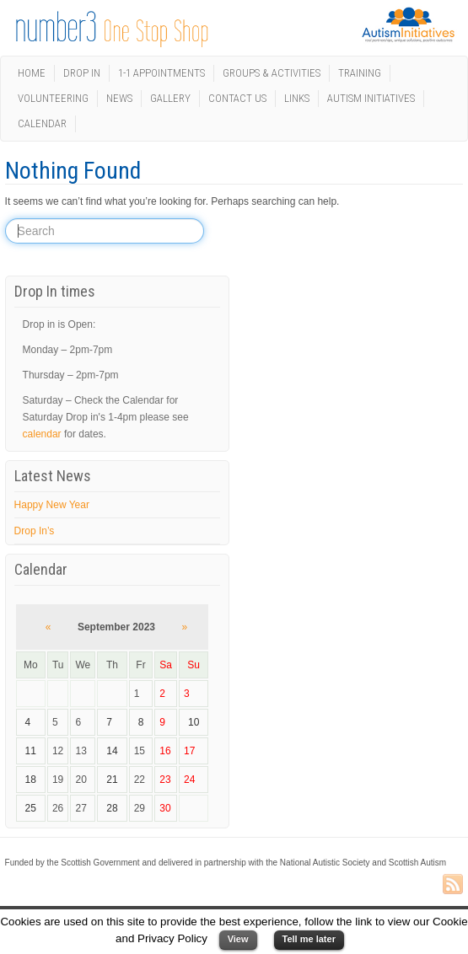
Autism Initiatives (371, 98)
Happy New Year (51, 505)
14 (111, 751)
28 (111, 808)
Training (359, 73)
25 (30, 808)
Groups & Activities (271, 73)
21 (111, 779)
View (238, 939)
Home (32, 73)
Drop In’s (34, 531)
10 (193, 722)
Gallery (170, 98)
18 (30, 779)
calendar (42, 434)
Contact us (237, 98)
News (119, 98)
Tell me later (309, 939)
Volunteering (53, 98)
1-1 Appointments (161, 73)
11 (30, 751)
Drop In (81, 73)
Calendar (42, 123)
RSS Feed (453, 885)
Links (296, 98)
